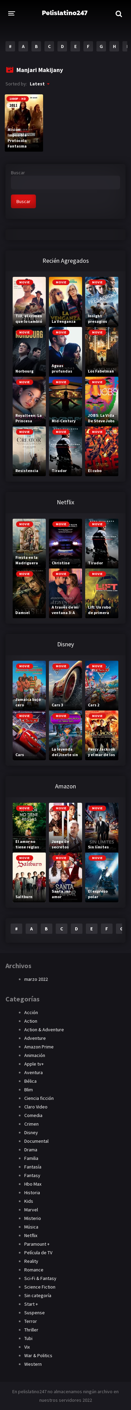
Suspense (34, 1312)
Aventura (33, 1072)
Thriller (31, 1330)
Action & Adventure (44, 1029)
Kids (28, 1201)
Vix (27, 1347)
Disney (31, 1132)
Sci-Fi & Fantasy (40, 1278)
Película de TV (38, 1252)
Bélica (30, 1081)
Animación (34, 1055)
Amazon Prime (39, 1047)
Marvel (31, 1210)
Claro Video (36, 1107)
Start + (31, 1304)
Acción (31, 1012)
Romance (33, 1270)
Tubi (28, 1338)
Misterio (32, 1218)
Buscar (18, 172)
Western (33, 1364)
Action (30, 1021)
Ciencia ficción (39, 1098)
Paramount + (37, 1244)
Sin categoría (37, 1295)
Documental (36, 1141)
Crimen (31, 1124)
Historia (32, 1192)
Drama (30, 1150)
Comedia (33, 1115)
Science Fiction (39, 1287)
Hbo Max (32, 1184)
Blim (28, 1089)
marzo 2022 (36, 979)
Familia (31, 1158)
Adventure (35, 1038)
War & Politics (38, 1355)
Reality (31, 1261)
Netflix (30, 1235)
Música (31, 1227)
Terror (30, 1321)
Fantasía (32, 1167)
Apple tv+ (34, 1064)
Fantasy (32, 1175)
